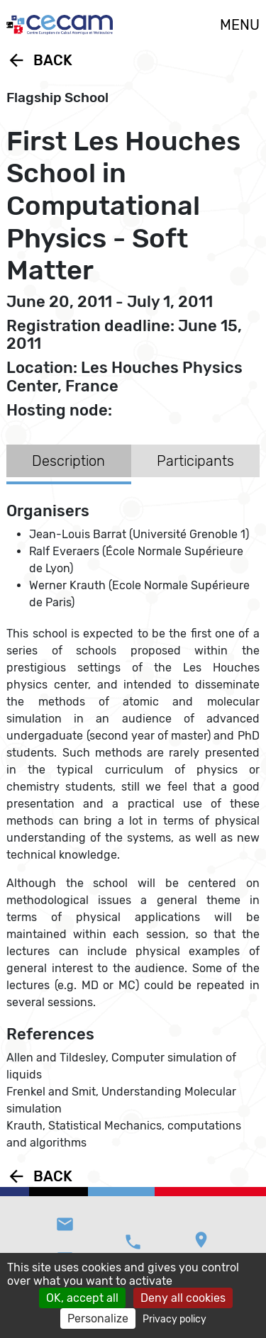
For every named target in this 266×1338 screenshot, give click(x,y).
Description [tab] (68, 460)
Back (39, 60)
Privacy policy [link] (174, 1319)
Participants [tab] (195, 460)
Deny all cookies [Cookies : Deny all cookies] (183, 1298)
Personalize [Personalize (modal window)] (97, 1318)
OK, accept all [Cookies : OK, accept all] (82, 1298)
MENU (240, 24)
